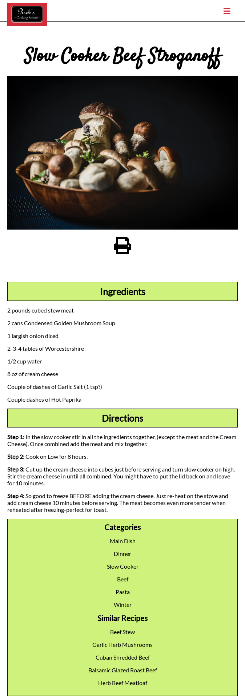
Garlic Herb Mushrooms (122, 644)
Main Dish (123, 540)
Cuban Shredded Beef (123, 657)
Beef (122, 579)
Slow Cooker (122, 566)
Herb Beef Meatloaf (122, 682)
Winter (123, 604)
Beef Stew (122, 631)
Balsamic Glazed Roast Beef (122, 670)
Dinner (122, 553)
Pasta (123, 591)
